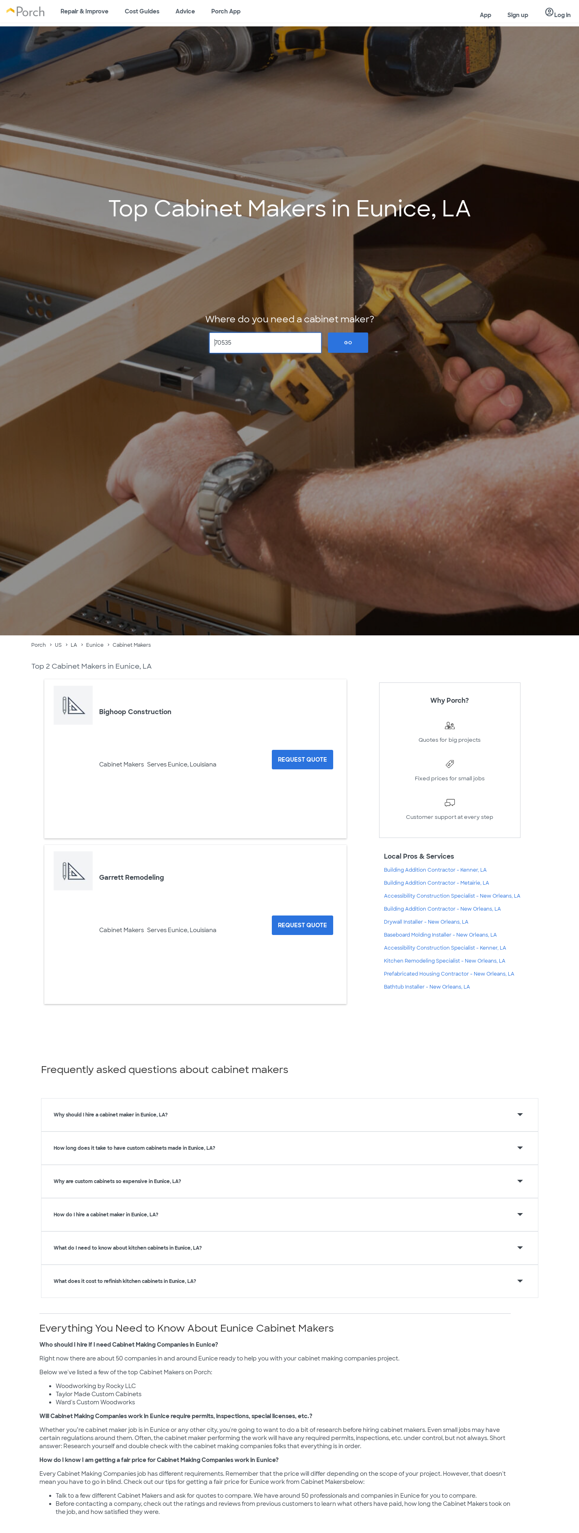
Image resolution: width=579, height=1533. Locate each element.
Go (348, 342)
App (485, 15)
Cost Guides (142, 11)
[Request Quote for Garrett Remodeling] (302, 925)
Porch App (226, 11)
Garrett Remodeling (131, 877)
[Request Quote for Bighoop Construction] (302, 759)
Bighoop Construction (135, 712)
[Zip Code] (265, 343)
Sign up (517, 15)
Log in (557, 12)
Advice (185, 11)
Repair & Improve (84, 11)
